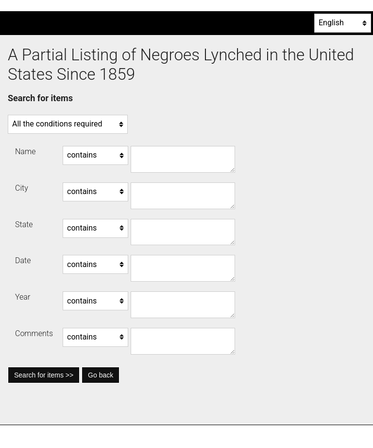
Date (23, 260)
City (21, 188)
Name (25, 151)
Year (22, 297)
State (24, 224)
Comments (34, 333)
